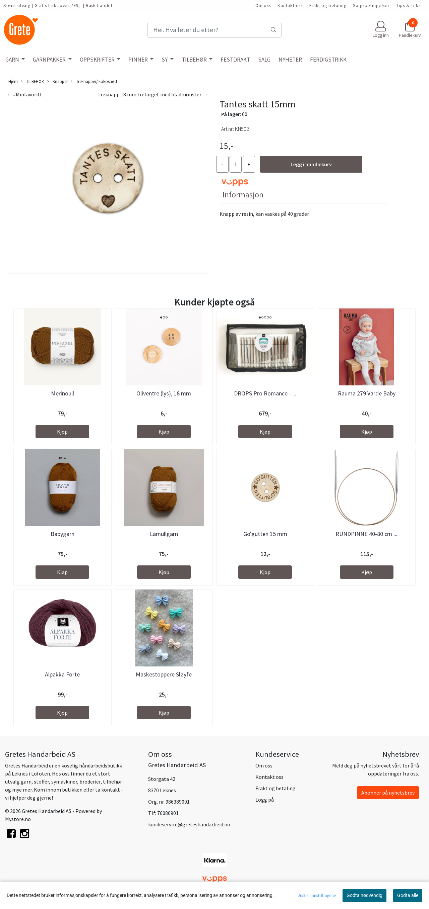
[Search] (214, 30)
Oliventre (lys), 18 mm (163, 393)
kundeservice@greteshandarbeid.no (189, 824)
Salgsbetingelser (371, 5)
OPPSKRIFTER (98, 59)
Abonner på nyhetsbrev (388, 792)
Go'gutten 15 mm (265, 534)
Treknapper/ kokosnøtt (94, 81)
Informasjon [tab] (243, 194)
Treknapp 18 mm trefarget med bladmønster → (153, 94)
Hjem (13, 81)
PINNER (138, 59)
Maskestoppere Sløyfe (164, 674)
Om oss (263, 5)
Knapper (57, 81)
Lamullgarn (164, 534)
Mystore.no (18, 819)
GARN (12, 59)
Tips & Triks (408, 5)
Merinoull (62, 393)
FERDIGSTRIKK (328, 59)
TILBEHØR (195, 59)
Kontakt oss (290, 5)
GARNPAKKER (50, 59)
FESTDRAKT (235, 59)
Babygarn (62, 534)
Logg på (264, 799)
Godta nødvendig (364, 895)
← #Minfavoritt (24, 94)
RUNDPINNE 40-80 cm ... (366, 534)
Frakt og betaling (327, 5)
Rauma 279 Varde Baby (366, 393)
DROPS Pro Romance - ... (265, 393)
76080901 (168, 813)
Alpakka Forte (62, 674)
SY (165, 59)
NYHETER (290, 59)
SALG (264, 59)
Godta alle (407, 895)
